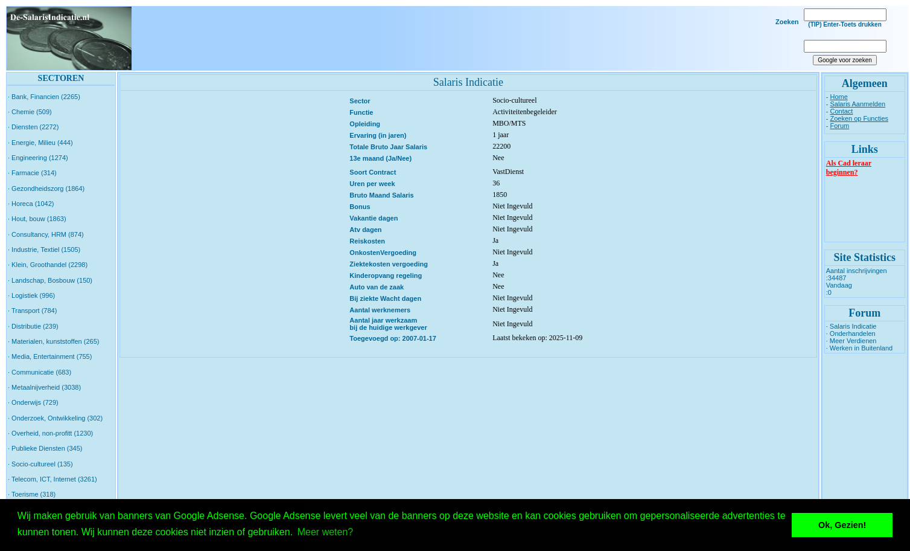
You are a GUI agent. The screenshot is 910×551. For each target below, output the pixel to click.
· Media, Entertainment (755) (50, 356)
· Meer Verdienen (851, 340)
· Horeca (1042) (31, 203)
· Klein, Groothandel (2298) (48, 264)
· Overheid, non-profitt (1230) (50, 433)
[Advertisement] (463, 38)
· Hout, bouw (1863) (37, 218)
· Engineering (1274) (38, 157)
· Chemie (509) (30, 111)
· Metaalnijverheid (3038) (44, 387)
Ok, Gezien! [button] (842, 525)
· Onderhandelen (851, 333)
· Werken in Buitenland (859, 348)
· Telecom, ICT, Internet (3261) (52, 479)
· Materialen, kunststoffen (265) (53, 341)
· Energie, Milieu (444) (40, 142)
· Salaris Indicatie (851, 326)
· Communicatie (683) (39, 372)
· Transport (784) (32, 310)
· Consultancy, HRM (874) (46, 234)
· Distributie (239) (33, 326)
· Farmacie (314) (32, 172)
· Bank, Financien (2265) (44, 96)
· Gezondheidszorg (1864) (46, 188)
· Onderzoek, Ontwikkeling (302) (55, 418)
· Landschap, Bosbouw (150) (50, 280)
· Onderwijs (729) (33, 402)
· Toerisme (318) (32, 494)
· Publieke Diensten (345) (45, 448)
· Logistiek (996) (31, 295)
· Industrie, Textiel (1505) (44, 249)
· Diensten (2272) (33, 126)
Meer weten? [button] (326, 532)
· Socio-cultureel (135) (40, 464)
